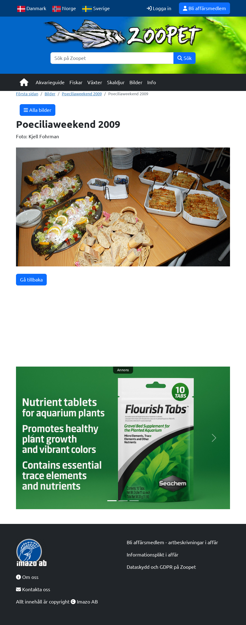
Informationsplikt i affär (152, 554)
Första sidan (27, 94)
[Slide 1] (112, 500)
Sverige (96, 9)
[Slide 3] (134, 500)
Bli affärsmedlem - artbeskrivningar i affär (172, 542)
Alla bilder (37, 110)
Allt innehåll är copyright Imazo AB (57, 601)
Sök (184, 58)
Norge (64, 9)
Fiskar (75, 82)
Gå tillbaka (31, 279)
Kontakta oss (33, 589)
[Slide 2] (123, 500)
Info (151, 82)
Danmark (31, 9)
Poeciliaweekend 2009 (82, 94)
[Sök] (112, 58)
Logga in (159, 8)
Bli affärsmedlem (204, 8)
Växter (94, 82)
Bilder (135, 82)
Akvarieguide (50, 82)
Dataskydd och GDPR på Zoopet (161, 567)
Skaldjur (116, 82)
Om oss (27, 577)
